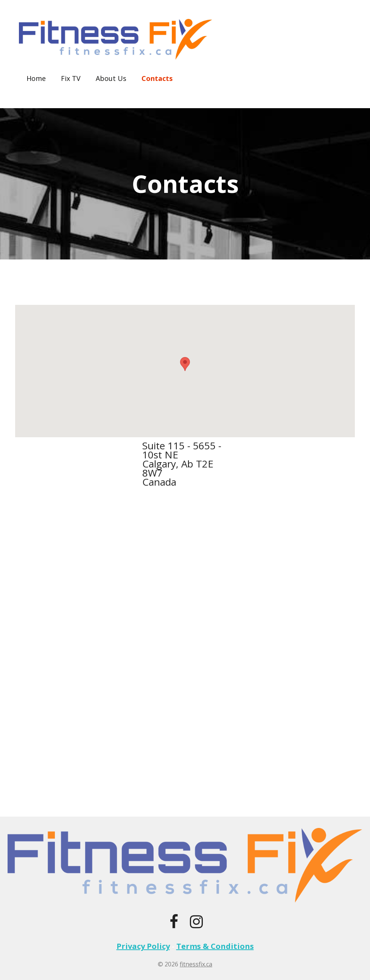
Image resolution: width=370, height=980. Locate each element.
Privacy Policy (143, 946)
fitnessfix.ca (196, 964)
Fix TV (71, 78)
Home (36, 78)
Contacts (157, 78)
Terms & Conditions (215, 946)
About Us (111, 78)
